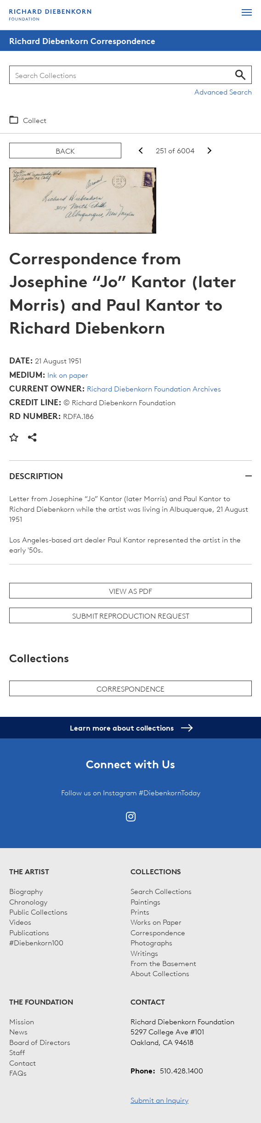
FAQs (18, 1072)
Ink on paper (67, 374)
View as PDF (130, 591)
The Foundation (41, 1001)
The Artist (29, 871)
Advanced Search (223, 91)
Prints (139, 911)
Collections (155, 871)
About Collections (159, 973)
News (18, 1031)
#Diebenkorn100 (36, 942)
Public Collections (38, 911)
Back (65, 150)
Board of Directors (39, 1042)
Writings (144, 953)
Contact (22, 1062)
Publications (29, 932)
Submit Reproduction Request (130, 615)
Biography (26, 891)
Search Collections (161, 891)
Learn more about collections (131, 727)
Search (240, 74)
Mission (21, 1021)
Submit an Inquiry (159, 1100)
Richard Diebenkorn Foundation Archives (154, 388)
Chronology (28, 901)
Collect (34, 119)
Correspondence (130, 688)
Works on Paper (156, 921)
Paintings (145, 901)
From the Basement (163, 963)
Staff (17, 1052)
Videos (20, 921)
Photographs (151, 942)
